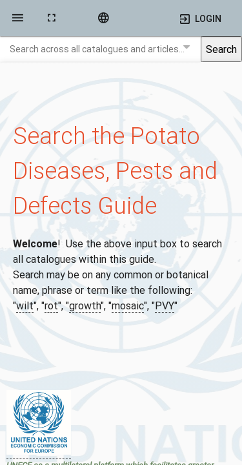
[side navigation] (18, 18)
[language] (103, 18)
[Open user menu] (199, 18)
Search (221, 49)
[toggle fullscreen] (52, 18)
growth (85, 306)
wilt (25, 306)
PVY (164, 306)
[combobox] (100, 49)
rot (51, 306)
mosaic (128, 306)
